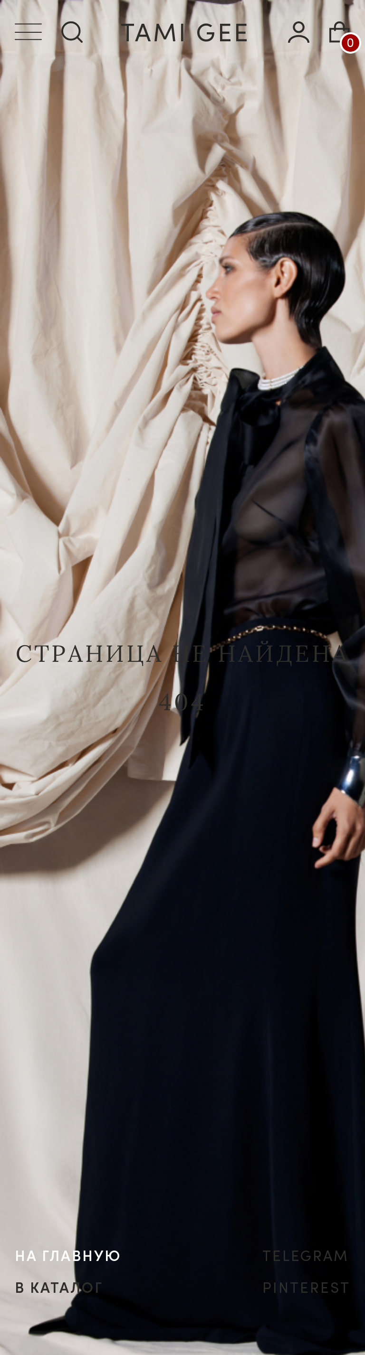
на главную (68, 1256)
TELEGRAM (305, 1256)
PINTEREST (306, 1288)
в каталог (59, 1288)
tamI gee (185, 32)
